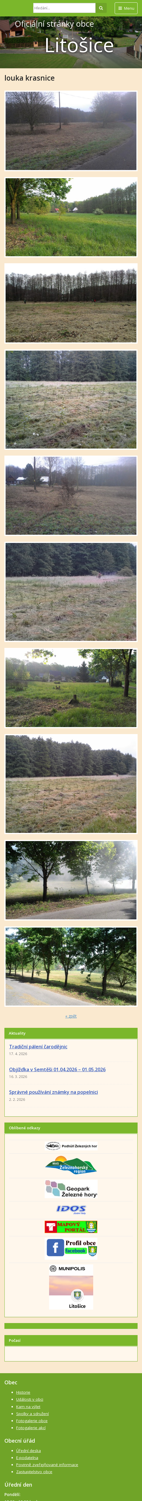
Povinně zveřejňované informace (47, 1464)
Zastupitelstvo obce (34, 1471)
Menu (126, 8)
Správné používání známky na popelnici (53, 1092)
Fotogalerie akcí (31, 1427)
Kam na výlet (28, 1406)
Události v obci (29, 1399)
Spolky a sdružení (32, 1413)
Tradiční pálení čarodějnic (38, 1046)
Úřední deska (28, 1450)
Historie (23, 1392)
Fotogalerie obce (32, 1420)
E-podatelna (27, 1457)
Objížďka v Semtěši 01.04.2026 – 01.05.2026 (57, 1069)
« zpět (71, 1016)
